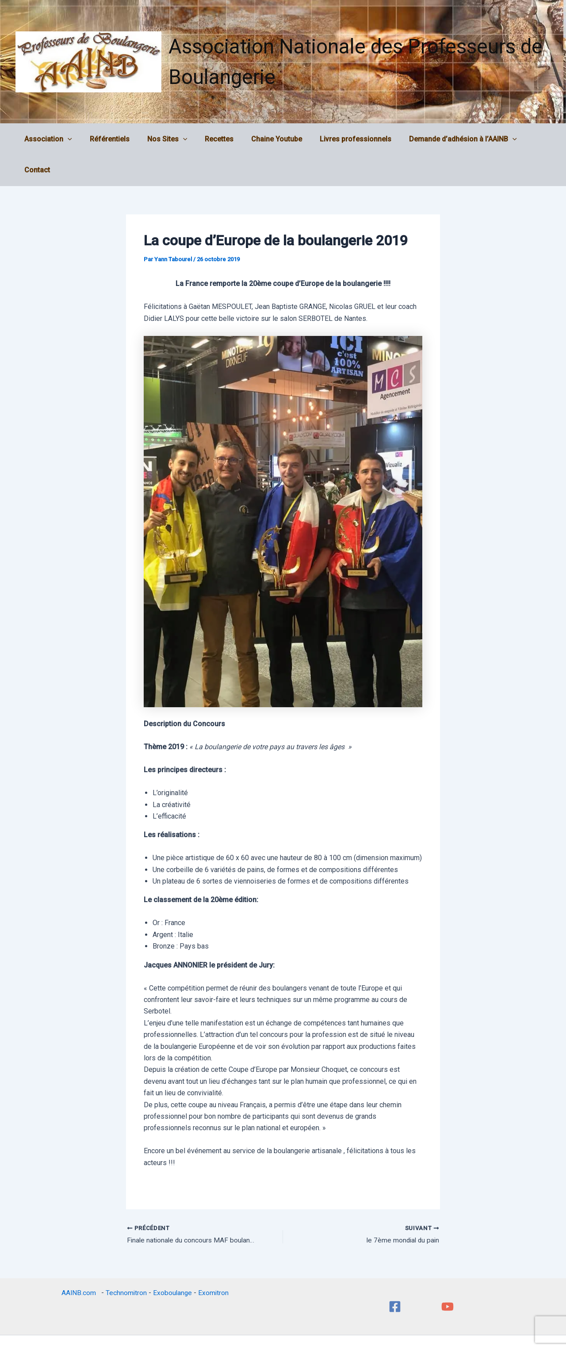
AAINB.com (79, 1262)
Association (51, 139)
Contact (526, 139)
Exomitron (214, 1262)
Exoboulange (172, 1262)
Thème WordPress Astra (345, 1326)
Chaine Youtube (265, 139)
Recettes (211, 139)
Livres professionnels (341, 139)
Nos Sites (163, 139)
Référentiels (109, 139)
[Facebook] (394, 1276)
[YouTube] (447, 1276)
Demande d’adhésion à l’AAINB (445, 139)
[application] (70, 139)
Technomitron (125, 1262)
